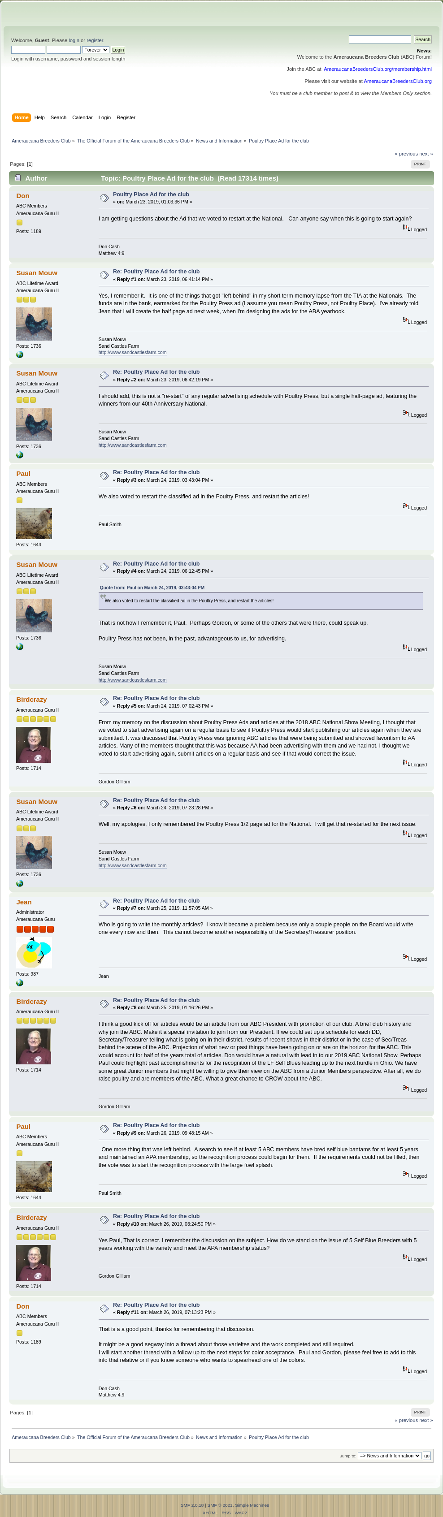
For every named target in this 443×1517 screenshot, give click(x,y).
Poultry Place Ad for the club (151, 194)
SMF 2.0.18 (192, 1505)
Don (22, 195)
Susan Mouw (36, 273)
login (74, 40)
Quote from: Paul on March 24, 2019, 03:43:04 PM (152, 587)
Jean (23, 902)
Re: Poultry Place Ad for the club (156, 271)
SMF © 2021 (220, 1505)
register (95, 40)
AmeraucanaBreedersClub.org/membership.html (378, 69)
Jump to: (348, 1455)
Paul (23, 473)
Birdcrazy (31, 699)
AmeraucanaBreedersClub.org (398, 81)
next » (426, 153)
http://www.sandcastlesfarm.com (133, 352)
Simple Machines (252, 1505)
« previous (406, 153)
